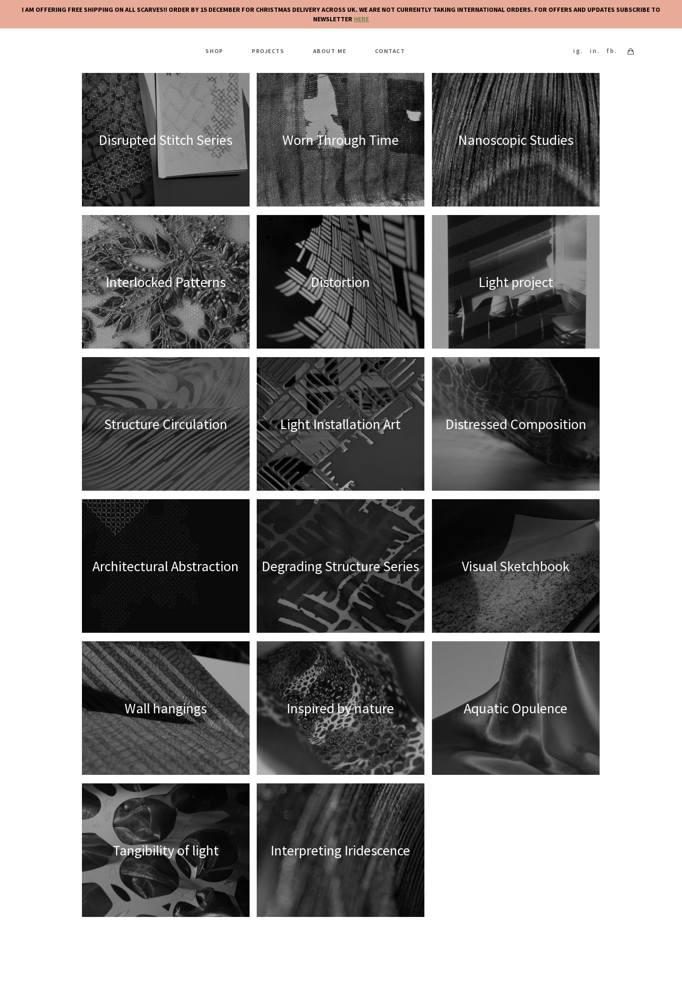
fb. (614, 49)
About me (327, 49)
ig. (580, 49)
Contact (383, 49)
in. (597, 49)
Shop (222, 49)
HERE (361, 19)
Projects (271, 49)
